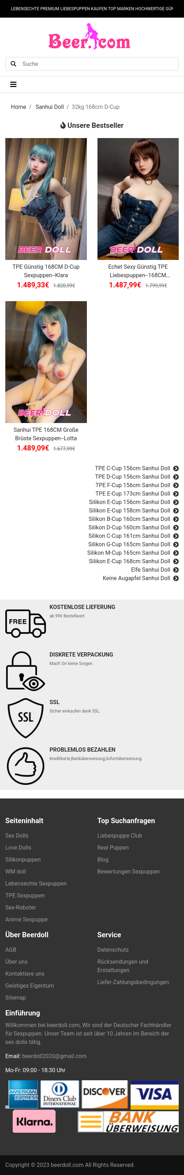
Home (18, 107)
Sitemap (15, 997)
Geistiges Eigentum (29, 985)
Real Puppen (113, 847)
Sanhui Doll (50, 107)
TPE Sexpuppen (25, 895)
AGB (10, 949)
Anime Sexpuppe (26, 919)
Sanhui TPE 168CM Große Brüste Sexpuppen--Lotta (45, 434)
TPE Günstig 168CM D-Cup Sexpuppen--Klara (45, 271)
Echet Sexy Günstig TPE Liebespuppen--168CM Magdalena (138, 271)
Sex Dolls (17, 835)
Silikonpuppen (23, 859)
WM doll (15, 871)
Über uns (16, 961)
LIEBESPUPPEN (75, 8)
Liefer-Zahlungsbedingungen (133, 982)
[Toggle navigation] (13, 84)
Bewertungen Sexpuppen (128, 871)
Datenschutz (113, 949)
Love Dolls (18, 847)
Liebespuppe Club (119, 835)
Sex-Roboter (20, 907)
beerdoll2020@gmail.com (54, 1056)
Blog (103, 859)
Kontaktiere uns (24, 973)
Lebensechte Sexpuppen (36, 883)
